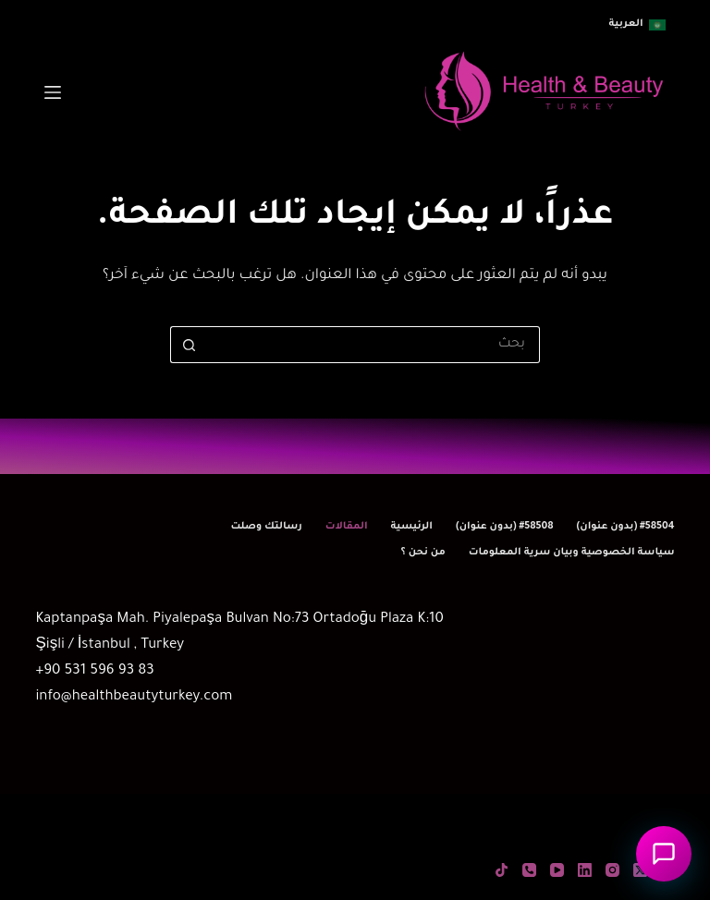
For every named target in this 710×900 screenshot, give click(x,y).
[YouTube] (557, 870)
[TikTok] (501, 870)
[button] (637, 25)
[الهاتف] (529, 870)
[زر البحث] (188, 344)
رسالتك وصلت (265, 526)
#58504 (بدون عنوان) (626, 526)
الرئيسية (412, 526)
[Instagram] (612, 870)
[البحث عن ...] (373, 344)
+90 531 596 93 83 (94, 671)
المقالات (346, 526)
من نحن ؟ (422, 552)
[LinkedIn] (585, 870)
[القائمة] (52, 92)
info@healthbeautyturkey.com (133, 697)
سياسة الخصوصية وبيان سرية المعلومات (572, 552)
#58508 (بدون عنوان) (505, 526)
